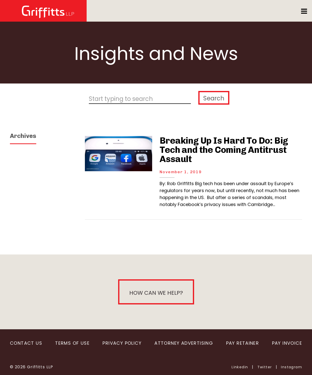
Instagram (291, 367)
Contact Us (26, 343)
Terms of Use (72, 343)
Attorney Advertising (183, 343)
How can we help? (156, 293)
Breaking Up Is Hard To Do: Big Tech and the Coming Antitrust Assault (224, 149)
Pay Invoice (287, 343)
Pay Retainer (242, 343)
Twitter (264, 367)
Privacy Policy (122, 343)
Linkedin (240, 367)
